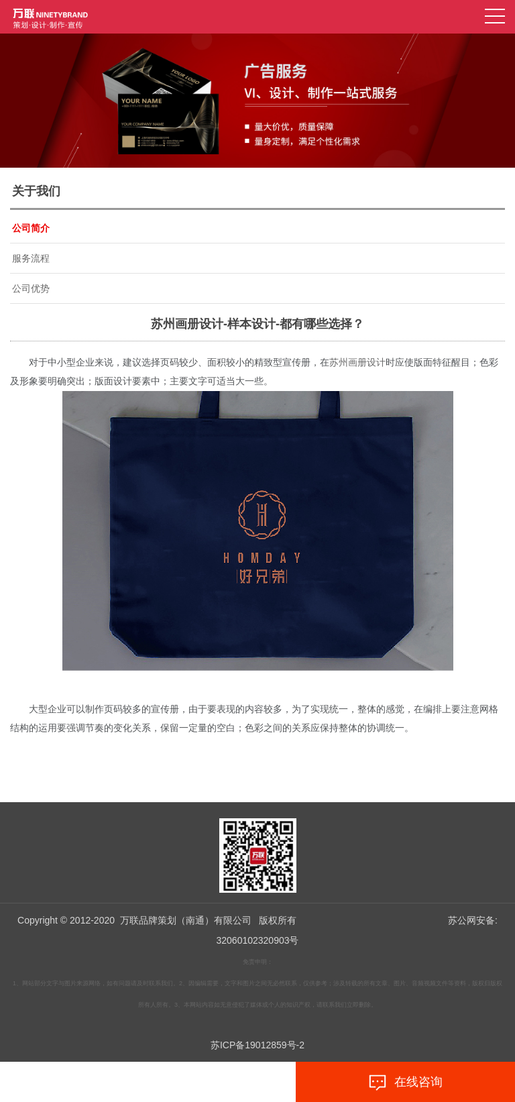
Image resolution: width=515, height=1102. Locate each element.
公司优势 (31, 288)
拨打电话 (110, 1082)
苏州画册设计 (357, 362)
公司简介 (31, 228)
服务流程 (31, 258)
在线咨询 (405, 1082)
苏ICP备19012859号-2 (257, 1045)
